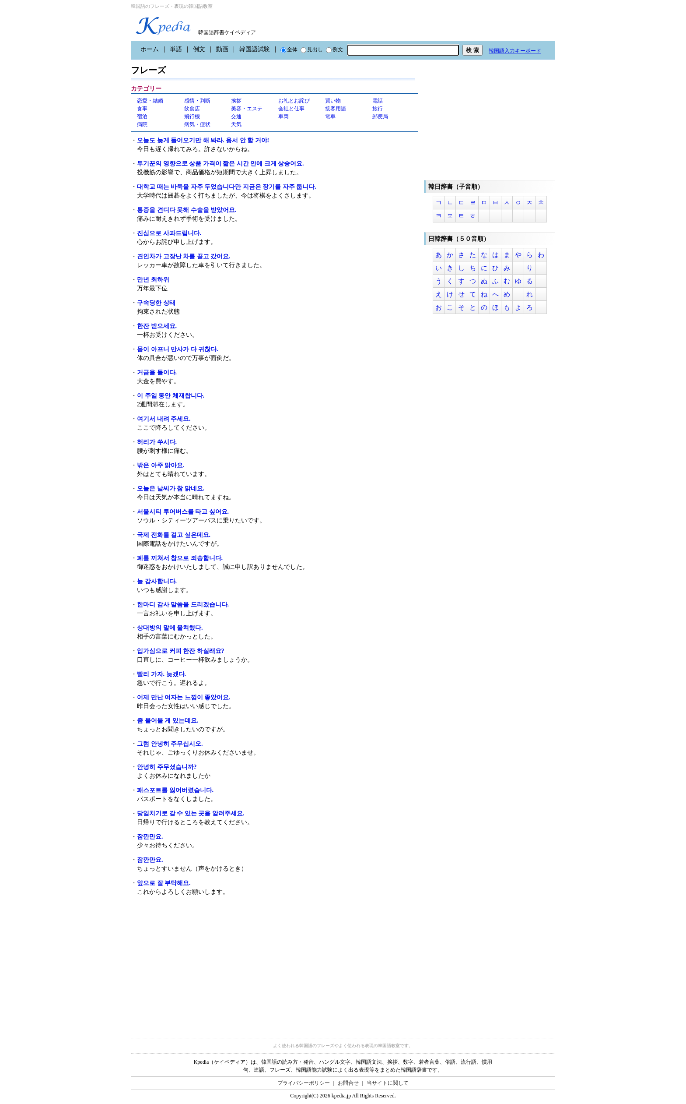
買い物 (333, 101)
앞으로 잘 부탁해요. (164, 883)
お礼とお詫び (294, 101)
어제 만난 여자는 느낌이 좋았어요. (184, 697)
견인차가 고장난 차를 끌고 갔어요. (184, 256)
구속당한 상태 (156, 303)
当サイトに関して (388, 1083)
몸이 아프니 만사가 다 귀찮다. (177, 349)
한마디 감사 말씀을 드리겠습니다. (183, 604)
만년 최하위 (153, 279)
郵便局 (380, 116)
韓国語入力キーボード (515, 51)
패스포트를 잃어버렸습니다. (175, 790)
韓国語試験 (254, 49)
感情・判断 (197, 101)
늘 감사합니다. (157, 581)
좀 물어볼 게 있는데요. (167, 720)
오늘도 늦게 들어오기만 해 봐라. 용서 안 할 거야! (203, 140)
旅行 (377, 109)
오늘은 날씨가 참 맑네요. (170, 488)
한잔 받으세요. (157, 326)
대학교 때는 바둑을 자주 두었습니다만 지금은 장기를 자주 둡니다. (226, 186)
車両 (283, 116)
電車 (330, 116)
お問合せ (348, 1083)
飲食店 (192, 109)
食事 (142, 109)
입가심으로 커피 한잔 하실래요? (180, 651)
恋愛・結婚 (150, 101)
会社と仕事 (291, 109)
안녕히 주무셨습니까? (167, 767)
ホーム (149, 49)
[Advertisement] (196, 965)
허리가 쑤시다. (157, 442)
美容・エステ (246, 109)
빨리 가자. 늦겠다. (161, 674)
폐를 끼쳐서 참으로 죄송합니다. (180, 558)
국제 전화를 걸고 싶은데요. (173, 535)
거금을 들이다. (157, 372)
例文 (199, 49)
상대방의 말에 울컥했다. (170, 627)
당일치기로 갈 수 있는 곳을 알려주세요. (190, 813)
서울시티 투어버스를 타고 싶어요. (183, 511)
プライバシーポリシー (303, 1083)
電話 (377, 101)
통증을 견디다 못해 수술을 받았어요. (187, 210)
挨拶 (236, 101)
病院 (142, 124)
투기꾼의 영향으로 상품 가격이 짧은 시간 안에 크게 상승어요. (220, 163)
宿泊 (142, 116)
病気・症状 (197, 124)
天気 (236, 124)
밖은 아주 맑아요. (161, 465)
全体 (289, 49)
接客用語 (335, 109)
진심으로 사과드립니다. (169, 233)
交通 (236, 116)
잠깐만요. (150, 836)
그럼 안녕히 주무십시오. (170, 744)
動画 (222, 49)
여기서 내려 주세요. (164, 419)
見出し (312, 49)
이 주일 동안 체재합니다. (170, 395)
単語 (176, 49)
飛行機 (192, 116)
